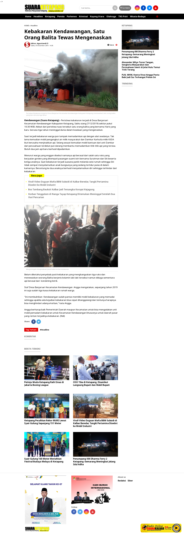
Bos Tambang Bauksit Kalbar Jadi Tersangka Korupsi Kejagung (61, 189)
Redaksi (122, 480)
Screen (125, 7)
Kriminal (83, 16)
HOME (26, 25)
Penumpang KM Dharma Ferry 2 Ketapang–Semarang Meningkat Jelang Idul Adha (94, 461)
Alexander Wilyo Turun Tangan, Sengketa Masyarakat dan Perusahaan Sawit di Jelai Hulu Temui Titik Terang (141, 66)
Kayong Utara (97, 16)
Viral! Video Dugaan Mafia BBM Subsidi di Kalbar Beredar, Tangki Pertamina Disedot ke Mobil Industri (95, 423)
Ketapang (50, 16)
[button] (157, 15)
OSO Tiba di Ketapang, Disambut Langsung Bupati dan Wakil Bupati (91, 383)
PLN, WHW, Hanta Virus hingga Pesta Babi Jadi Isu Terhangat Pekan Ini (140, 76)
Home (28, 16)
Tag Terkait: (31, 330)
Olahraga (111, 16)
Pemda (61, 16)
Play (176, 528)
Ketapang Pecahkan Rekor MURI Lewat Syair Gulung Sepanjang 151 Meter (45, 422)
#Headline (44, 330)
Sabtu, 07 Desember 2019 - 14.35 (42, 45)
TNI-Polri (123, 16)
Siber (130, 480)
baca (110, 45)
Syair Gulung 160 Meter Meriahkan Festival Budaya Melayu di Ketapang (43, 460)
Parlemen (72, 16)
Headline (38, 16)
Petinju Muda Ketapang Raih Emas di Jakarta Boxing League (44, 383)
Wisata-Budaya (138, 16)
